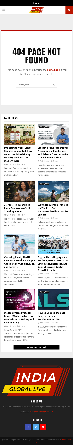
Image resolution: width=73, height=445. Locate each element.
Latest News (11, 118)
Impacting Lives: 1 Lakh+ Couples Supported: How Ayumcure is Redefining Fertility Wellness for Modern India (18, 154)
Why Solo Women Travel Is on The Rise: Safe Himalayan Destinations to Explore (53, 210)
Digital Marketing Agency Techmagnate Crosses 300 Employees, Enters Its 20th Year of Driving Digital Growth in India (53, 264)
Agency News (10, 127)
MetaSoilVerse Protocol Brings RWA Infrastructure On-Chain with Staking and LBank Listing (19, 318)
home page (53, 69)
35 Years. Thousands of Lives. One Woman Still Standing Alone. (17, 208)
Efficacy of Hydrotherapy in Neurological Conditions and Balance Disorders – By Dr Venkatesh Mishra (53, 153)
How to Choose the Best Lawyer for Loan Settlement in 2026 (51, 316)
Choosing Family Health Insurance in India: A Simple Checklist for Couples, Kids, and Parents (19, 262)
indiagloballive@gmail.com (41, 412)
